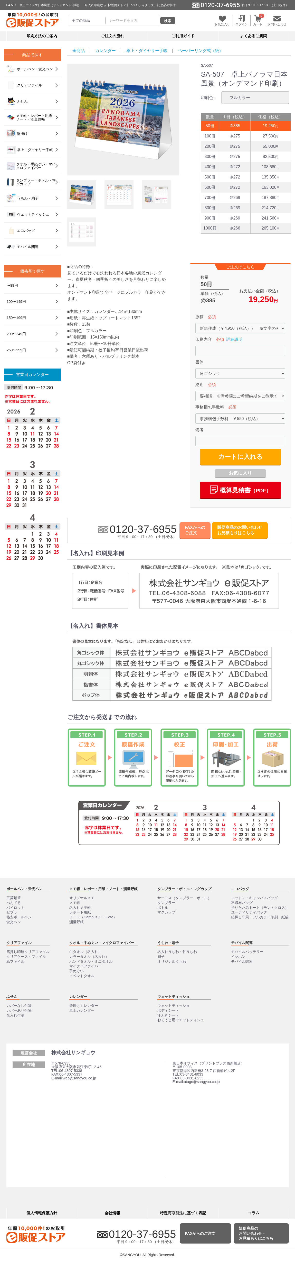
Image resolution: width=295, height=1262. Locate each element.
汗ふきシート (168, 1015)
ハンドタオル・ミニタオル (90, 961)
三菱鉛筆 (13, 898)
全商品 (78, 50)
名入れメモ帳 (80, 908)
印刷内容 (203, 339)
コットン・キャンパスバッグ (254, 898)
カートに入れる (240, 456)
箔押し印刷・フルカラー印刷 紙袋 (260, 917)
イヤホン (238, 957)
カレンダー (105, 50)
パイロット (15, 908)
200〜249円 (16, 334)
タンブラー (166, 903)
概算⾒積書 (240, 490)
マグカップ (166, 912)
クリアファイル (24, 85)
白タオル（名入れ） (85, 952)
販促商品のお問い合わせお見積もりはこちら (239, 530)
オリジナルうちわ (171, 961)
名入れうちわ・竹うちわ (177, 952)
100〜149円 (16, 302)
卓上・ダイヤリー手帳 (146, 50)
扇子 (161, 957)
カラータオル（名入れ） (89, 957)
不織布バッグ (242, 903)
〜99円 (12, 285)
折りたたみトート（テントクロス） (260, 908)
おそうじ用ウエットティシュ (180, 1020)
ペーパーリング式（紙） (200, 50)
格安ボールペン (19, 917)
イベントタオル (81, 976)
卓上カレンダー (81, 1010)
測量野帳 (76, 922)
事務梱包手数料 (209, 407)
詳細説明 (234, 339)
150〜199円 (16, 318)
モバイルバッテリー (247, 952)
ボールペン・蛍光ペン (30, 69)
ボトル (162, 908)
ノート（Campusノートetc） (93, 917)
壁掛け (17, 134)
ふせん (17, 101)
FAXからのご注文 (195, 530)
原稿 (199, 317)
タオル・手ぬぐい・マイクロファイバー (31, 166)
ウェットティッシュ (28, 214)
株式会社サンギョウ (73, 1052)
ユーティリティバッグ (249, 912)
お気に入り (240, 473)
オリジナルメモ (81, 898)
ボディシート (168, 1010)
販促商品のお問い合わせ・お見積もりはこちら (256, 1233)
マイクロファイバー (85, 966)
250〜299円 (16, 350)
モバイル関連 (23, 247)
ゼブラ (11, 912)
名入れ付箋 (15, 1015)
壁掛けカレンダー (83, 1005)
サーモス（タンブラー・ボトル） (184, 898)
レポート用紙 (80, 912)
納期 (199, 384)
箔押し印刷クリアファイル (28, 952)
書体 (199, 362)
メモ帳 (74, 903)
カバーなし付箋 (19, 1005)
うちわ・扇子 (23, 198)
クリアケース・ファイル (26, 957)
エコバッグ (21, 230)
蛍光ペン (13, 922)
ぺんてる (13, 903)
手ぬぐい (76, 971)
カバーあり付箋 (19, 1010)
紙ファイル (15, 961)
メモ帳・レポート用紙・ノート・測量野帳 (31, 117)
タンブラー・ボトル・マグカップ (31, 182)
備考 (199, 430)
